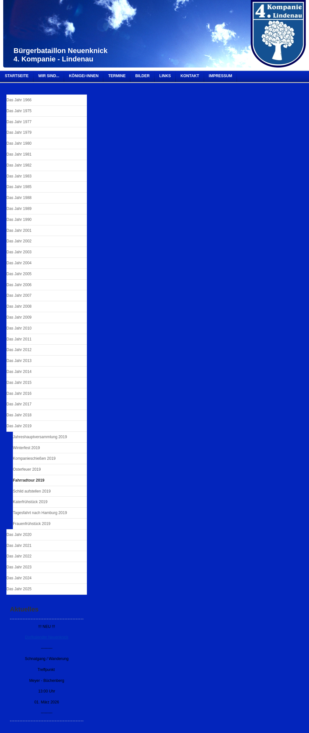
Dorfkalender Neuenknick (47, 637)
